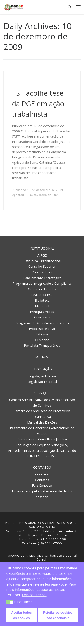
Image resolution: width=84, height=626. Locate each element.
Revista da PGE (42, 294)
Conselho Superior (42, 266)
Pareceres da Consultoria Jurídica (42, 439)
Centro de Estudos (42, 289)
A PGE (42, 255)
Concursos (42, 317)
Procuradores (42, 272)
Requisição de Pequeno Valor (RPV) (42, 445)
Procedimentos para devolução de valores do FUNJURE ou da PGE (42, 453)
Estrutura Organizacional (42, 261)
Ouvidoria (42, 339)
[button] (9, 602)
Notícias (42, 356)
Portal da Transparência (42, 345)
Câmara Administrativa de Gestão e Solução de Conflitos (42, 402)
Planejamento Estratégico (42, 278)
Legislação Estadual (42, 381)
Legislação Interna (42, 376)
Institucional (42, 248)
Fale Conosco (42, 485)
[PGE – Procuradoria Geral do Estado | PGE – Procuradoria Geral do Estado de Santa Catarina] (13, 6)
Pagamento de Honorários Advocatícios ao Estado (42, 431)
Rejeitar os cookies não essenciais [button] (58, 615)
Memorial (42, 306)
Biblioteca (42, 300)
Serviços (42, 392)
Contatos (42, 467)
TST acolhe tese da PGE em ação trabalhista (38, 103)
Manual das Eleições (42, 422)
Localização (42, 474)
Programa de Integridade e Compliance (42, 283)
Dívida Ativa (42, 416)
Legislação (42, 369)
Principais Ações (42, 311)
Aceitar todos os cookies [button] (21, 615)
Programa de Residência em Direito (42, 323)
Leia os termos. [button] (34, 595)
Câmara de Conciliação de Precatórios (42, 411)
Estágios (42, 334)
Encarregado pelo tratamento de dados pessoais (42, 494)
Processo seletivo (42, 328)
